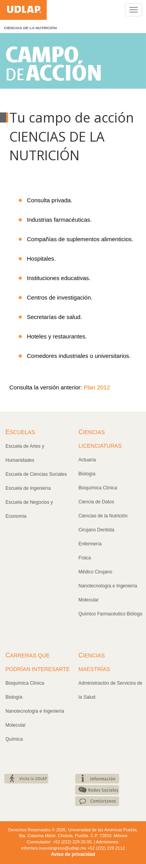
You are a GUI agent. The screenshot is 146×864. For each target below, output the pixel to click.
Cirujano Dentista (96, 530)
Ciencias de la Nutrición (103, 516)
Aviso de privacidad (73, 854)
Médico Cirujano (96, 572)
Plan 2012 (97, 387)
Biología (87, 474)
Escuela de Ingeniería (28, 488)
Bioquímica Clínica (98, 488)
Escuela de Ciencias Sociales (36, 474)
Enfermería (90, 544)
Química (14, 739)
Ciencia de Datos (96, 502)
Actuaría (87, 460)
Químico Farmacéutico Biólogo (110, 614)
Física (85, 558)
